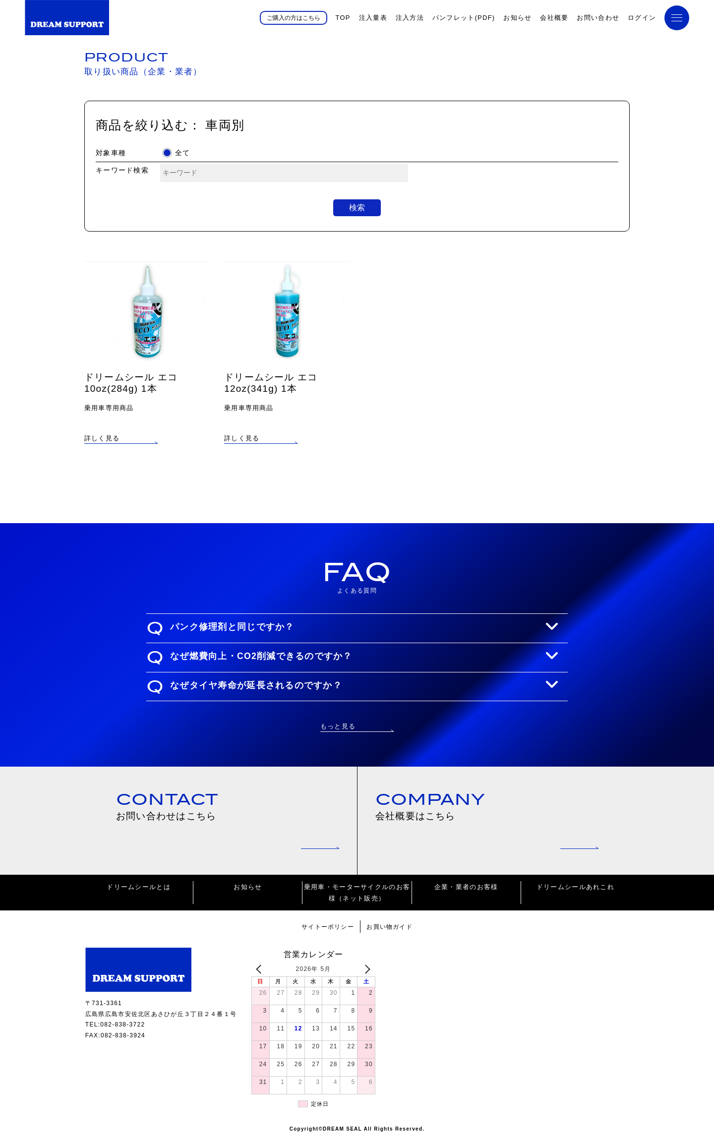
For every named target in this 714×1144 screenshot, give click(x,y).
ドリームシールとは (139, 892)
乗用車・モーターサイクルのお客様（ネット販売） (357, 897)
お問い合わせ (598, 17)
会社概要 (554, 17)
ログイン (642, 17)
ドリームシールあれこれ (575, 892)
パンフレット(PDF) (463, 17)
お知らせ (517, 17)
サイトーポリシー (326, 931)
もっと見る (338, 725)
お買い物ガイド (391, 931)
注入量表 (373, 17)
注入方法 (410, 17)
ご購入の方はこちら (293, 17)
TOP (342, 17)
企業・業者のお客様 (466, 892)
